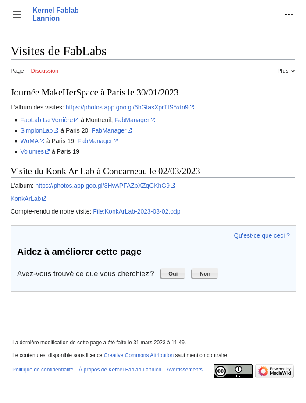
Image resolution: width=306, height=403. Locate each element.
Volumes (32, 151)
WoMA (29, 140)
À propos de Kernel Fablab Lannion (119, 370)
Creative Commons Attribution (139, 355)
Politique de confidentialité (42, 370)
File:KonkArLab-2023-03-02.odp (136, 211)
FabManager (131, 119)
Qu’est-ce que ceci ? (262, 235)
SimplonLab (36, 130)
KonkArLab (26, 198)
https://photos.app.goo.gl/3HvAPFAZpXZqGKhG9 (102, 185)
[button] (17, 14)
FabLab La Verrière (46, 119)
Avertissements (185, 370)
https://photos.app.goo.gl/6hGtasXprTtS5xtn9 (127, 107)
